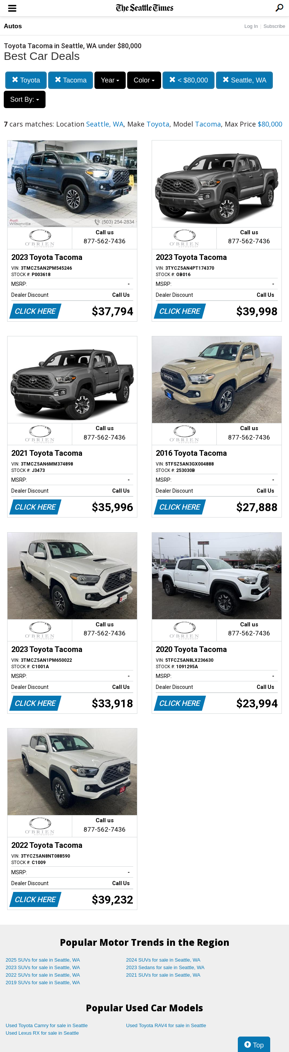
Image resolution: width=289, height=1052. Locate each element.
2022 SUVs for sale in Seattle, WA (43, 975)
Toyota (26, 80)
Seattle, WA (244, 80)
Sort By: (24, 99)
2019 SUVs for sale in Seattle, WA (43, 982)
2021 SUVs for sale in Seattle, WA (163, 975)
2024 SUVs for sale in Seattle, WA (163, 960)
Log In (251, 26)
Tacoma (71, 80)
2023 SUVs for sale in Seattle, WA (43, 967)
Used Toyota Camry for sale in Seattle (47, 1025)
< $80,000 (188, 80)
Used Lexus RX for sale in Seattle (42, 1033)
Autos (13, 26)
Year (110, 80)
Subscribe (274, 26)
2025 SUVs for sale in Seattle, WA (43, 960)
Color (144, 80)
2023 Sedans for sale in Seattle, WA (165, 967)
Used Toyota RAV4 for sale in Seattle (166, 1025)
